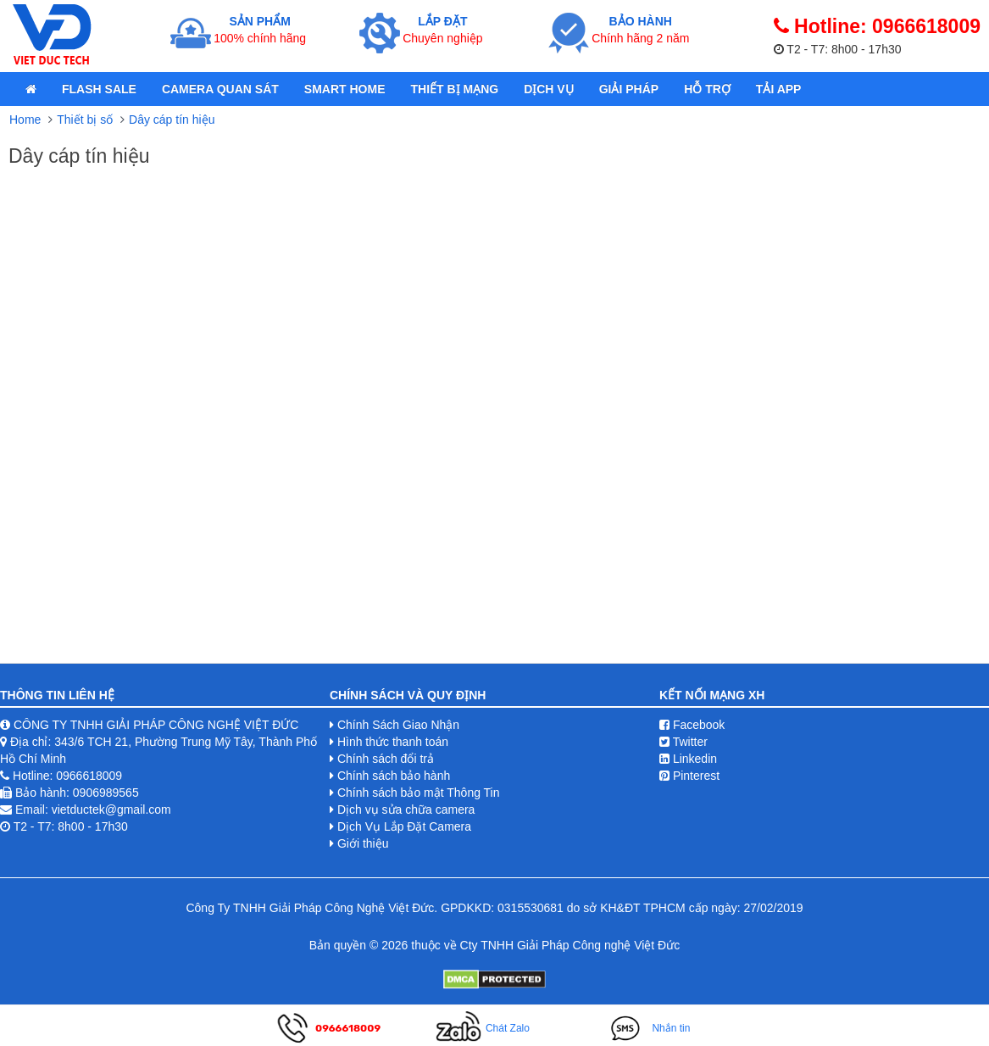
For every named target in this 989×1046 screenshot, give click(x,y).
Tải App (779, 89)
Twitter (683, 741)
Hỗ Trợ (707, 89)
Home (25, 119)
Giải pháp (628, 89)
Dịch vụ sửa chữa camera (406, 809)
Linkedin (688, 758)
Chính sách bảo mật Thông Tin (418, 792)
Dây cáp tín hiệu (171, 119)
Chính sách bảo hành (393, 775)
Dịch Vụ (549, 89)
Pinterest (689, 775)
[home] (31, 89)
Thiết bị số (85, 119)
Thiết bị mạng (454, 89)
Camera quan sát (220, 89)
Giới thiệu (363, 843)
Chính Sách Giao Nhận (398, 725)
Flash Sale (99, 89)
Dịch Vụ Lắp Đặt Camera (404, 826)
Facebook (692, 725)
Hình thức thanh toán (392, 741)
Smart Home (345, 89)
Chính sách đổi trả (385, 758)
